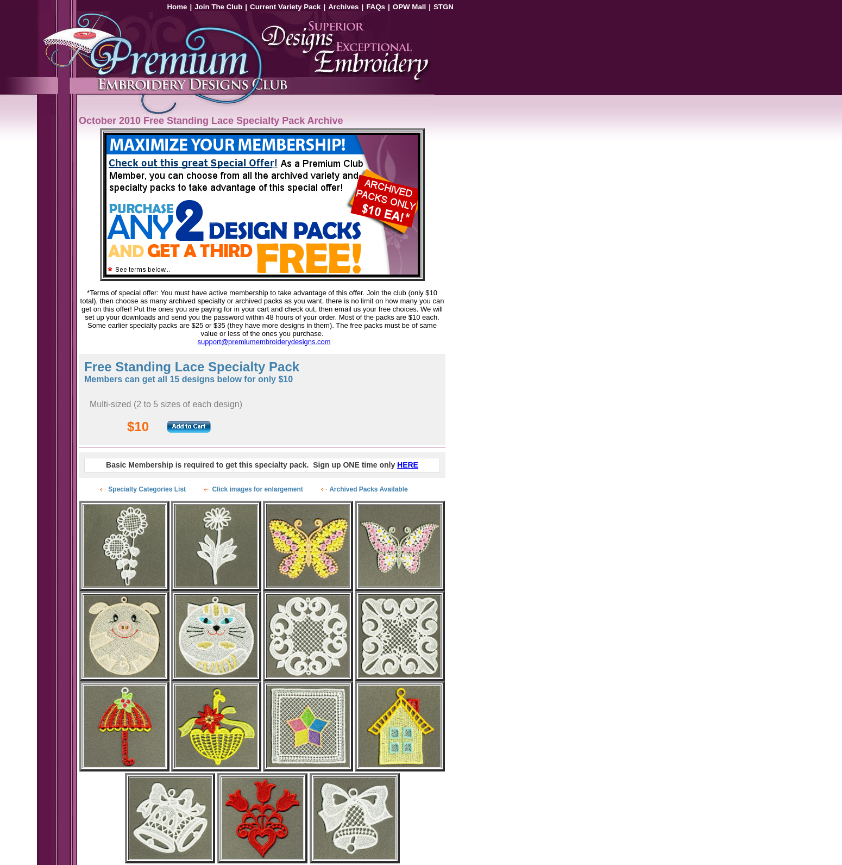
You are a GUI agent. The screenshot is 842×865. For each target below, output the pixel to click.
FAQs (375, 7)
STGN (443, 7)
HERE (407, 464)
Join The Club (218, 7)
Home (177, 7)
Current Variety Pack (285, 7)
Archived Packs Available (368, 489)
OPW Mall (409, 7)
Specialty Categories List (147, 489)
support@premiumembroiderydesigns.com (264, 342)
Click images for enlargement (257, 489)
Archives (343, 7)
